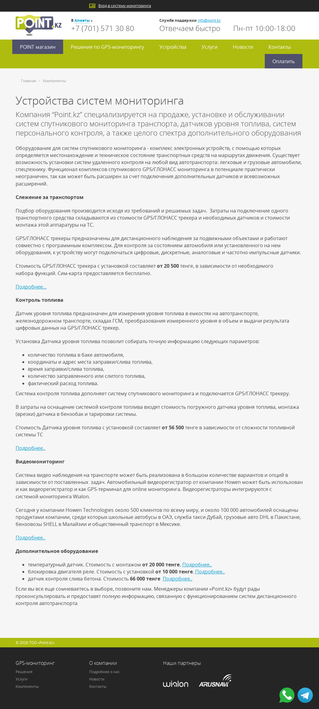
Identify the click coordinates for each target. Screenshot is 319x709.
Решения (24, 671)
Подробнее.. (30, 448)
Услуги (210, 47)
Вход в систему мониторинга (124, 5)
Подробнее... (31, 286)
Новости (243, 47)
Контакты (279, 47)
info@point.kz (209, 20)
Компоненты (27, 686)
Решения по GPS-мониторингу (107, 47)
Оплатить (283, 61)
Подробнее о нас (104, 671)
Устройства (172, 47)
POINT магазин (37, 47)
